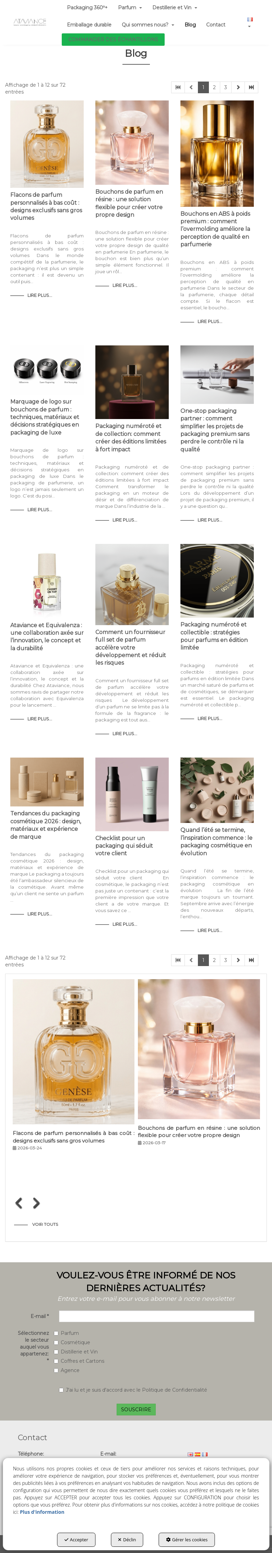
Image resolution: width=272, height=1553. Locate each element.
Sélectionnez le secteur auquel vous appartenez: (33, 1347)
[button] (30, 22)
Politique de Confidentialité (174, 1390)
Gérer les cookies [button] (187, 1539)
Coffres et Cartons (79, 1361)
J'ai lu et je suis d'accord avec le (133, 1390)
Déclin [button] (127, 1539)
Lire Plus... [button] (39, 295)
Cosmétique (72, 1342)
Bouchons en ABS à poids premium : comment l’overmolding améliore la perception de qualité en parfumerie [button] (215, 229)
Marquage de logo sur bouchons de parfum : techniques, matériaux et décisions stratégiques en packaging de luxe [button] (44, 417)
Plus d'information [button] (42, 1512)
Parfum (66, 1333)
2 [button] (214, 87)
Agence (67, 1370)
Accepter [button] (76, 1539)
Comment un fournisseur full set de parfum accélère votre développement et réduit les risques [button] (130, 647)
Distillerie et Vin (76, 1352)
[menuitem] (89, 24)
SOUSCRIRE (136, 1409)
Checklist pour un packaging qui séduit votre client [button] (124, 846)
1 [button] (203, 87)
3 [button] (225, 87)
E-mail (40, 1316)
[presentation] (19, 1203)
